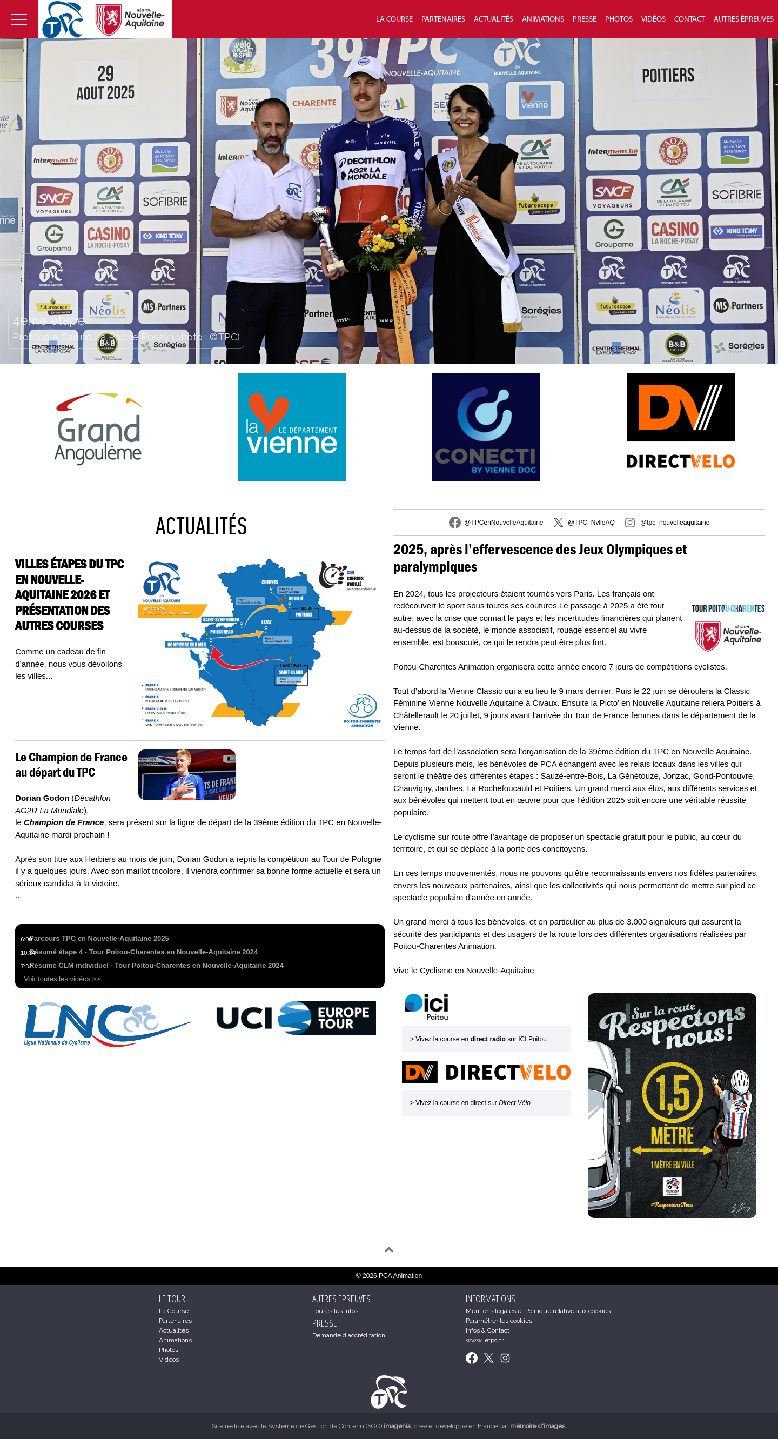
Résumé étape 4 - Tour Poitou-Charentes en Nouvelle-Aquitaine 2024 (143, 952)
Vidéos (653, 19)
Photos (619, 19)
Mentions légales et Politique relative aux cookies (538, 1311)
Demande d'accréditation (348, 1335)
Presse (584, 19)
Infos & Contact (487, 1330)
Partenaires (443, 19)
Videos (169, 1359)
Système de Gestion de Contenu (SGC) (339, 1426)
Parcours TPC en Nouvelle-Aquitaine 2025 (99, 938)
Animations (543, 19)
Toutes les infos (335, 1311)
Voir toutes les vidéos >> (62, 979)
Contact (689, 19)
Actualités (493, 19)
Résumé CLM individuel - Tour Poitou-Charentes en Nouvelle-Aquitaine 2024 (156, 965)
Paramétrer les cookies (499, 1320)
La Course (394, 19)
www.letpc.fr (485, 1340)
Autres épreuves (744, 19)
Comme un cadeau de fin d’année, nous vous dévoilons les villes (68, 663)
